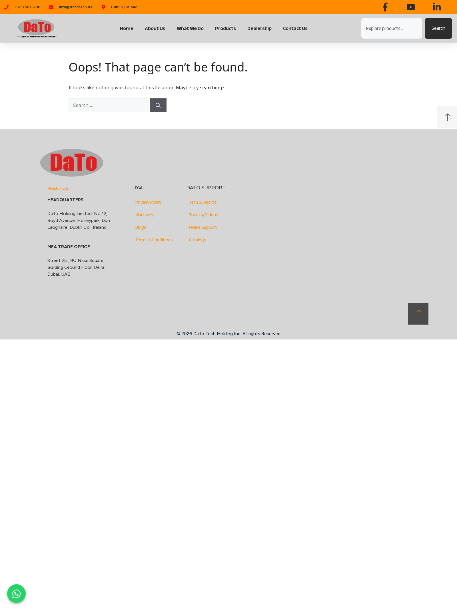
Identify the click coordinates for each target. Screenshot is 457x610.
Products (225, 28)
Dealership (259, 28)
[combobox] (391, 28)
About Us (155, 28)
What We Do (190, 28)
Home (126, 28)
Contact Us (295, 28)
